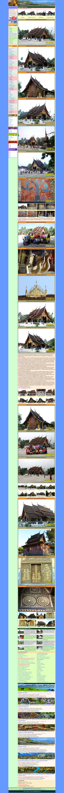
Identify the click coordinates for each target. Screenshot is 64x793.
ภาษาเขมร (10, 61)
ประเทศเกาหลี (11, 66)
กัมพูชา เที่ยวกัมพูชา (12, 62)
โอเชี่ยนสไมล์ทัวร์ (11, 9)
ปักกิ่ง (10, 91)
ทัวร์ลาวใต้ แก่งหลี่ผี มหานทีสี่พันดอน (42, 654)
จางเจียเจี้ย (10, 95)
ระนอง (10, 155)
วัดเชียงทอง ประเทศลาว (50, 17)
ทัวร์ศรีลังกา (11, 32)
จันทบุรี (10, 146)
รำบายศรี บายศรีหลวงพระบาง (22, 680)
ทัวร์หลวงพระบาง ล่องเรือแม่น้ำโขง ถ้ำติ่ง (24, 675)
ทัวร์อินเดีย (10, 28)
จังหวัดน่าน (10, 121)
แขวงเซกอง (38, 673)
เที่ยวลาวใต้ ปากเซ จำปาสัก (47, 635)
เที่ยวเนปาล (10, 65)
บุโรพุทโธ (10, 74)
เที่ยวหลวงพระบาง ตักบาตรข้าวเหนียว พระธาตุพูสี (28, 663)
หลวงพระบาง (11, 53)
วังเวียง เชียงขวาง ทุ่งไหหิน (24, 660)
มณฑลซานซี (11, 43)
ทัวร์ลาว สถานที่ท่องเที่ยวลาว (47, 630)
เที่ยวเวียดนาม (11, 57)
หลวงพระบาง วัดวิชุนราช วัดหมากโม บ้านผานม (25, 673)
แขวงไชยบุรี (38, 665)
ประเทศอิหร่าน (11, 105)
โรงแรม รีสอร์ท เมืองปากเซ (41, 679)
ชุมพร (10, 152)
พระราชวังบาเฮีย (11, 109)
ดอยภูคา (10, 122)
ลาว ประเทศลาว (11, 51)
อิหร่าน (10, 104)
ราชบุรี (10, 138)
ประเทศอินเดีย (11, 76)
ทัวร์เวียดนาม (11, 56)
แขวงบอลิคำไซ (39, 668)
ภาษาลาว (10, 52)
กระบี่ (10, 151)
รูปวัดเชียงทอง (41, 17)
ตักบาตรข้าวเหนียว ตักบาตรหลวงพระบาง (24, 669)
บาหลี (10, 73)
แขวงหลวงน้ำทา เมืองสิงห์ (40, 664)
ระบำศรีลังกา (11, 82)
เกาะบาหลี (10, 75)
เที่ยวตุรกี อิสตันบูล (11, 86)
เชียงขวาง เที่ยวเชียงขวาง (22, 668)
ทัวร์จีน (10, 27)
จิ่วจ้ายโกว (10, 94)
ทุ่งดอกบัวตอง (11, 119)
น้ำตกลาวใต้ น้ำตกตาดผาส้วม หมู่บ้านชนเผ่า (43, 658)
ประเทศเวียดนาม (11, 55)
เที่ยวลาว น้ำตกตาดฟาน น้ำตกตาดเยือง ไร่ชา (43, 657)
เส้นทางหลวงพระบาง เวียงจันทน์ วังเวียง (24, 679)
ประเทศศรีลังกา (11, 81)
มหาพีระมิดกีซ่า (11, 88)
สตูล (9, 156)
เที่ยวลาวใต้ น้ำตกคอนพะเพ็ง (47, 646)
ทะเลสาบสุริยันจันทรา (12, 98)
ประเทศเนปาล (11, 63)
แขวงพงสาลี (38, 660)
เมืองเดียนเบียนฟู (11, 39)
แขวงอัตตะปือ (39, 674)
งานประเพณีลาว (20, 657)
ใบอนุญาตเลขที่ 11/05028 (12, 12)
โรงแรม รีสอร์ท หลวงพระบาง (41, 680)
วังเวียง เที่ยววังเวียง (27, 646)
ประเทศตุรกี (11, 84)
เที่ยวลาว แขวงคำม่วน (40, 670)
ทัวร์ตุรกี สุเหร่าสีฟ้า (12, 85)
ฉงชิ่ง (10, 92)
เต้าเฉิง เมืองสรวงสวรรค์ (12, 33)
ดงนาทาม (10, 131)
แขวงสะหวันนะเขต (39, 669)
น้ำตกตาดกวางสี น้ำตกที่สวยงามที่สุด (23, 674)
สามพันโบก (10, 132)
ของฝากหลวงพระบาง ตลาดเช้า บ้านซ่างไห (24, 678)
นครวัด (10, 60)
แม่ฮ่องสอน (10, 117)
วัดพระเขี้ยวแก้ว (11, 83)
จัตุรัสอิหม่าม (11, 106)
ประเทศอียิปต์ (11, 87)
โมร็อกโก (10, 107)
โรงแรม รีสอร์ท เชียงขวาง (40, 678)
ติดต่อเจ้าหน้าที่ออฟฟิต (12, 13)
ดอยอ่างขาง (11, 125)
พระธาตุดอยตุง (11, 124)
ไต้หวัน (10, 96)
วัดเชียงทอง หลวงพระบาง (31, 17)
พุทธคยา (10, 77)
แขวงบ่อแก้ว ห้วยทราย (40, 663)
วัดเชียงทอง (22, 17)
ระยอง (10, 145)
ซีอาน (10, 93)
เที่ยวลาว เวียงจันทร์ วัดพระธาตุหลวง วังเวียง (27, 659)
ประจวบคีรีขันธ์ (11, 137)
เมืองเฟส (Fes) (11, 108)
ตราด (10, 147)
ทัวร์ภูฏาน (10, 29)
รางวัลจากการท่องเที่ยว (12, 14)
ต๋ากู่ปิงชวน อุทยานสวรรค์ (12, 37)
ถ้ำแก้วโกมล (11, 120)
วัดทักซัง (10, 71)
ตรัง (9, 153)
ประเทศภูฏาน (11, 70)
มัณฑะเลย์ (10, 50)
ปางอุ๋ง (10, 118)
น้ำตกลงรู (10, 130)
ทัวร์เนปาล (10, 64)
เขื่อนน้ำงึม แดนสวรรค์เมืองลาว (41, 675)
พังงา (10, 154)
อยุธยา (10, 139)
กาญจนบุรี (10, 136)
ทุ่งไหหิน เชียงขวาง (12, 54)
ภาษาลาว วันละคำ (21, 654)
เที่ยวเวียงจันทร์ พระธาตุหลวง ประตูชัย (23, 665)
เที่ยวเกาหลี (10, 67)
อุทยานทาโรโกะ (11, 97)
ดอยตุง (10, 123)
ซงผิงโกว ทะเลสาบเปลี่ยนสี (13, 38)
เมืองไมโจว (11, 42)
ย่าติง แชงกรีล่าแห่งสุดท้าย (13, 34)
